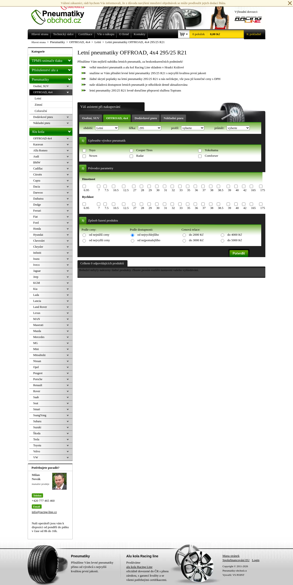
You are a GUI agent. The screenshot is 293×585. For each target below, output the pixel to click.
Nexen (93, 155)
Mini (36, 349)
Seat (35, 403)
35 (188, 190)
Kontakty (139, 34)
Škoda (36, 433)
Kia (35, 289)
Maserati (38, 325)
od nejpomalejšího (148, 240)
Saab (36, 397)
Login (255, 560)
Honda (37, 228)
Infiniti (37, 252)
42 (244, 190)
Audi (36, 156)
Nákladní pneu (173, 118)
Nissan (37, 361)
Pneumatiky (52, 78)
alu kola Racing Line (139, 567)
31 (165, 190)
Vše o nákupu (106, 34)
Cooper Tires (144, 150)
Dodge (37, 204)
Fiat (35, 216)
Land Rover (40, 307)
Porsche (37, 379)
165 (253, 190)
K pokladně (252, 34)
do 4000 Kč (234, 234)
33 (181, 190)
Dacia (36, 186)
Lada (36, 295)
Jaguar (37, 271)
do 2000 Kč (196, 234)
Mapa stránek (231, 556)
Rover (36, 391)
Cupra (36, 180)
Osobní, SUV (90, 118)
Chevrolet (39, 240)
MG (35, 343)
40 (237, 190)
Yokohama (211, 150)
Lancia (37, 301)
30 (157, 190)
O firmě (124, 34)
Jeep (35, 277)
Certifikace (85, 34)
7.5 (106, 190)
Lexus (36, 313)
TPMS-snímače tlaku (52, 60)
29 (150, 190)
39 (229, 190)
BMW (36, 162)
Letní (38, 98)
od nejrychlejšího (148, 234)
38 (211, 190)
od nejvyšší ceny (99, 240)
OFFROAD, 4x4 (117, 118)
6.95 (86, 190)
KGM (36, 283)
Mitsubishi (39, 355)
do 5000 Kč (234, 240)
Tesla (36, 439)
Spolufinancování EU (236, 560)
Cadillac (38, 168)
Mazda (37, 331)
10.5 (116, 190)
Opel (36, 367)
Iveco (36, 264)
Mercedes (39, 337)
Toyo (92, 150)
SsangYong (39, 415)
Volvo (36, 451)
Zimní (38, 104)
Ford (36, 222)
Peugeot (38, 373)
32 (173, 190)
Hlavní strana (39, 42)
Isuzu (36, 258)
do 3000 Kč (196, 240)
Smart (36, 409)
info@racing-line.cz (44, 512)
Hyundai (38, 234)
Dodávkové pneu (146, 118)
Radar (140, 155)
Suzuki (37, 427)
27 (134, 190)
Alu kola (52, 131)
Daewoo (38, 192)
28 (142, 190)
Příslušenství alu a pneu (52, 70)
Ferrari (37, 210)
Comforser (211, 155)
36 (196, 190)
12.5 (126, 190)
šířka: (133, 128)
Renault (37, 385)
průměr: (219, 128)
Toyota (37, 445)
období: (88, 128)
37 (204, 190)
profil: (175, 128)
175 (262, 190)
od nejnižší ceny (99, 234)
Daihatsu (38, 198)
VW (35, 457)
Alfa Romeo (40, 150)
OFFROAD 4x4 (42, 138)
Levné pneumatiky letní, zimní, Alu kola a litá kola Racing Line (61, 12)
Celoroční (41, 111)
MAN (36, 319)
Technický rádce (63, 34)
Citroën (37, 174)
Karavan (38, 144)
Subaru (37, 421)
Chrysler (38, 246)
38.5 (220, 190)
